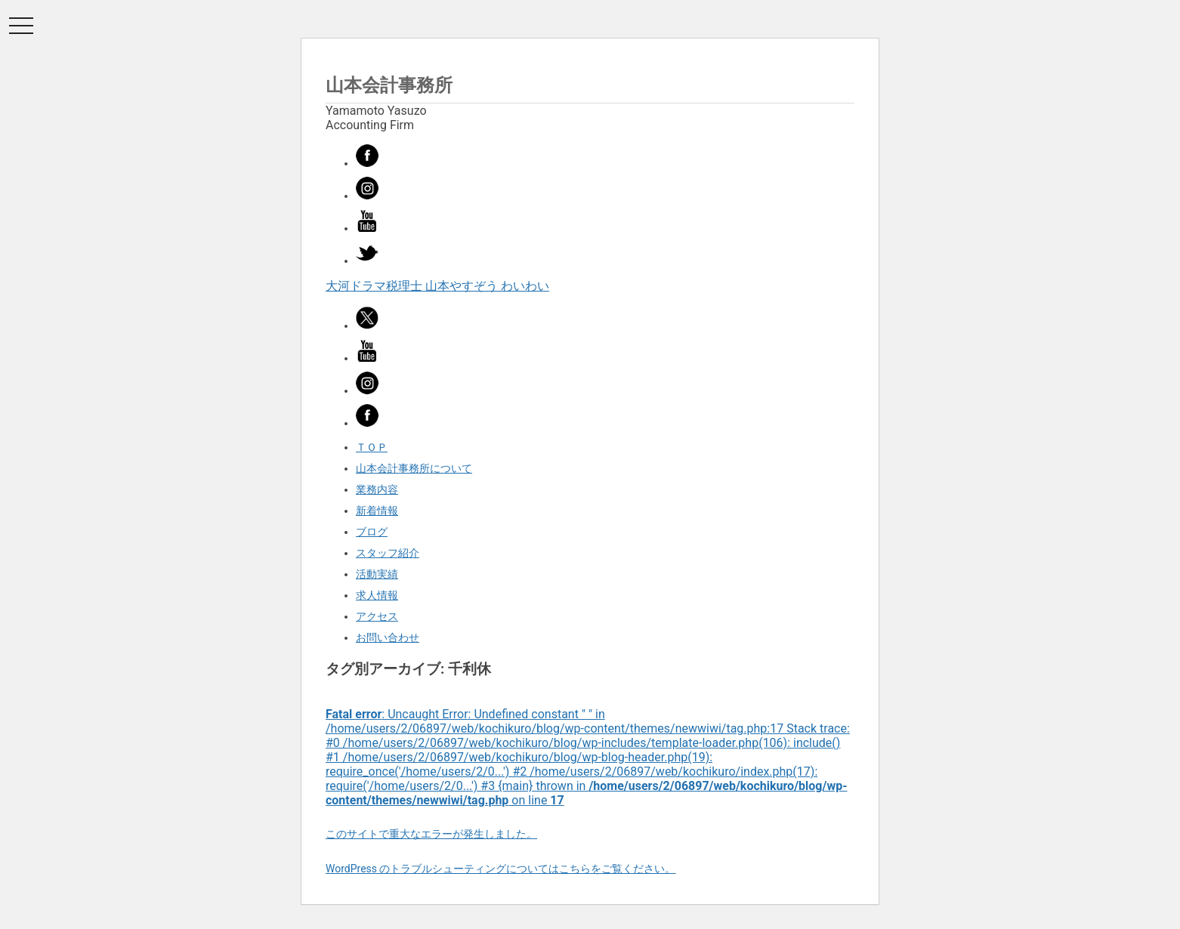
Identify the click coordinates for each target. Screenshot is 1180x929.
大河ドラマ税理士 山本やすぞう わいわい (437, 286)
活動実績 (377, 574)
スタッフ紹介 (387, 553)
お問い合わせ (387, 637)
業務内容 (377, 489)
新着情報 (377, 511)
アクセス (377, 616)
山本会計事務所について (414, 468)
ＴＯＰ (372, 447)
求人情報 (377, 595)
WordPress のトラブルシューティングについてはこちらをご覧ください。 (501, 869)
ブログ (372, 532)
